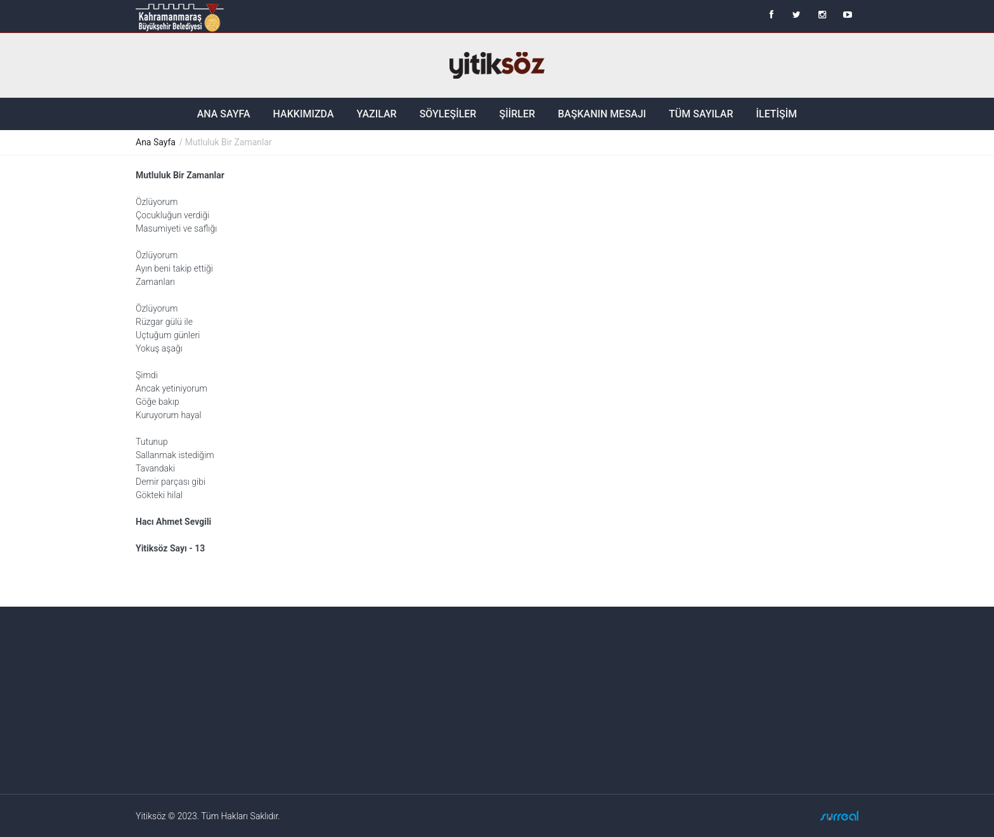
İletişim (776, 114)
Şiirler (517, 114)
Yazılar (377, 114)
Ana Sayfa (223, 114)
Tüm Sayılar (701, 114)
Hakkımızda (303, 114)
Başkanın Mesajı (602, 114)
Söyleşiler (448, 114)
